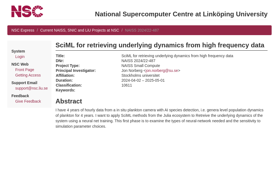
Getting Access (28, 75)
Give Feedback (28, 101)
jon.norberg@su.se (162, 70)
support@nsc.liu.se (31, 88)
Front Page (24, 70)
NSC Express (22, 30)
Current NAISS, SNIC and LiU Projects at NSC (79, 30)
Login (20, 56)
